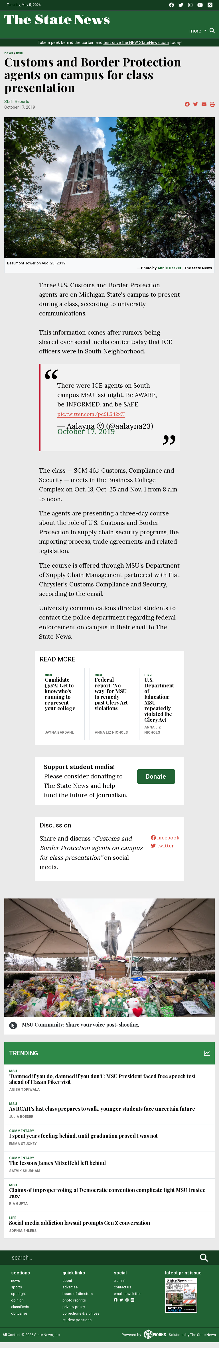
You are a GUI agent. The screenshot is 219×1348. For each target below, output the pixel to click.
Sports (36, 31)
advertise (70, 1293)
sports (16, 1293)
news (15, 1286)
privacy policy (73, 1312)
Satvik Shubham (24, 1177)
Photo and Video (155, 31)
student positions (77, 1325)
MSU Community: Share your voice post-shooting (80, 1030)
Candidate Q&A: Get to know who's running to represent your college (60, 699)
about (67, 1286)
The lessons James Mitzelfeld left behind (57, 1168)
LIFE (12, 1224)
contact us (122, 1293)
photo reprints (74, 1306)
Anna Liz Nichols (111, 738)
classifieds (20, 1312)
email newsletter (127, 1299)
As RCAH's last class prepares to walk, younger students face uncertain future (102, 1114)
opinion (17, 1306)
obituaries (19, 1319)
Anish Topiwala (24, 1095)
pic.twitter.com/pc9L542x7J (96, 419)
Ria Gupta (18, 1209)
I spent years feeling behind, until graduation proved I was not (83, 1141)
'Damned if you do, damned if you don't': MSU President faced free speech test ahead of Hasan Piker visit (102, 1084)
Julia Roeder (21, 1122)
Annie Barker (169, 273)
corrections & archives (80, 1319)
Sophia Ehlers (22, 1236)
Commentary (95, 31)
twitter (159, 854)
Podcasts (123, 31)
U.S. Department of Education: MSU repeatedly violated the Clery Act (159, 705)
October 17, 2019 (86, 437)
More (182, 31)
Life (22, 31)
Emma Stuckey (23, 1149)
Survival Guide (62, 31)
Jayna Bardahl (59, 738)
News (10, 31)
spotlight (18, 1299)
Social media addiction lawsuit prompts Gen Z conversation (79, 1228)
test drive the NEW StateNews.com (136, 48)
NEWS (8, 59)
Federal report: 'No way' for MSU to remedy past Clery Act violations (111, 699)
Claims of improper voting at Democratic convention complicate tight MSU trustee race (107, 1198)
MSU (19, 59)
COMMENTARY (21, 1137)
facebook (162, 844)
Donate (198, 31)
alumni (119, 1286)
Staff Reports (16, 107)
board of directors (77, 1299)
